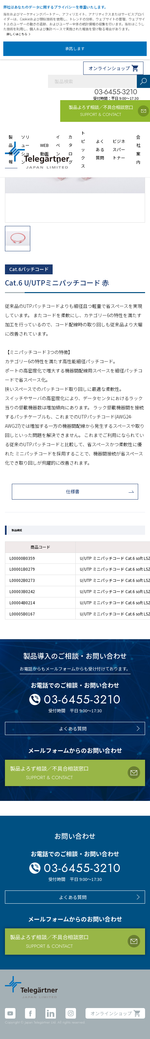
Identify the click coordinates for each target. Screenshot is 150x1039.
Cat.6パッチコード (29, 269)
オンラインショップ (109, 68)
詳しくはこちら (19, 34)
